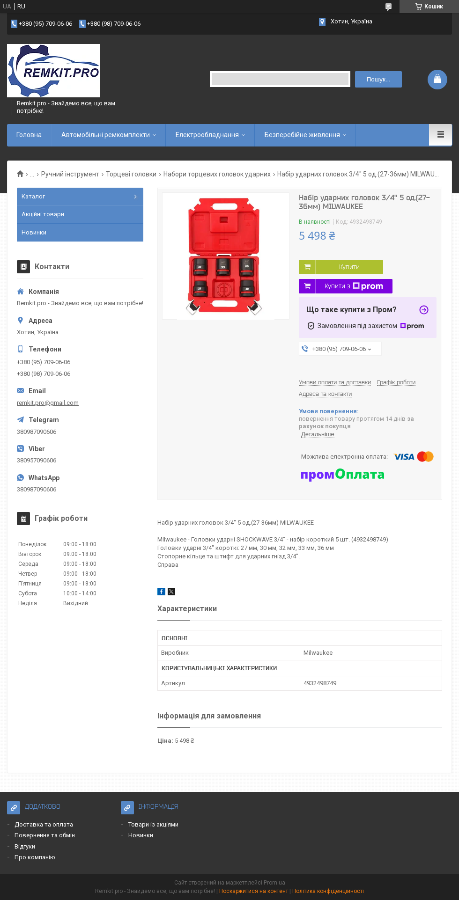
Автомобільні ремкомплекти (105, 135)
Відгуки (25, 846)
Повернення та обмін (45, 835)
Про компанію (35, 857)
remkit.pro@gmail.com (48, 402)
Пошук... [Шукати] (379, 79)
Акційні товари (43, 214)
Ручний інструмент (70, 174)
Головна (29, 135)
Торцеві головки (131, 174)
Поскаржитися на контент (253, 891)
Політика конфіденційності (328, 891)
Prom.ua (274, 882)
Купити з (354, 286)
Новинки (34, 232)
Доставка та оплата (44, 824)
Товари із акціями (153, 824)
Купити (349, 267)
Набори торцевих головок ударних (217, 174)
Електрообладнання (207, 135)
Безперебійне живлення (302, 135)
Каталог (33, 196)
